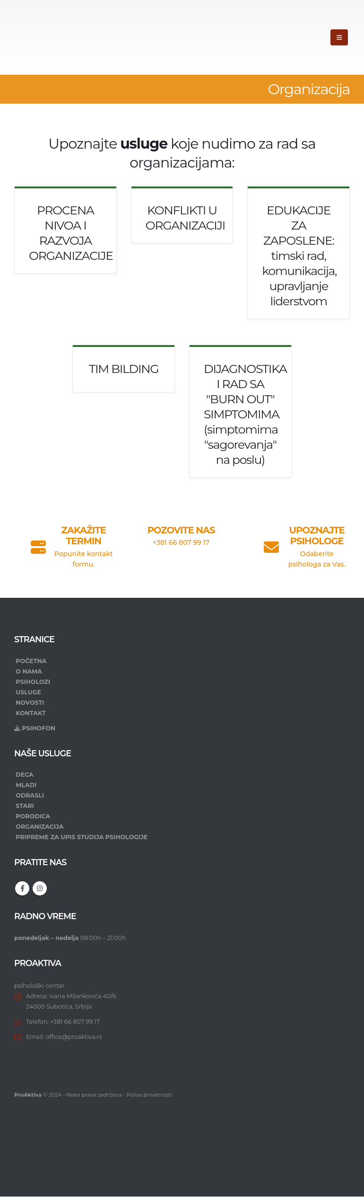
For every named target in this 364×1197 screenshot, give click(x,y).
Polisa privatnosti (149, 1095)
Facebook (22, 888)
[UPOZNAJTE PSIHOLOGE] (298, 543)
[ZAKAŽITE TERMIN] (65, 543)
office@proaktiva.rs (74, 1036)
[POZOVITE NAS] (182, 532)
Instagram (40, 888)
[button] (339, 37)
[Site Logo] (48, 37)
